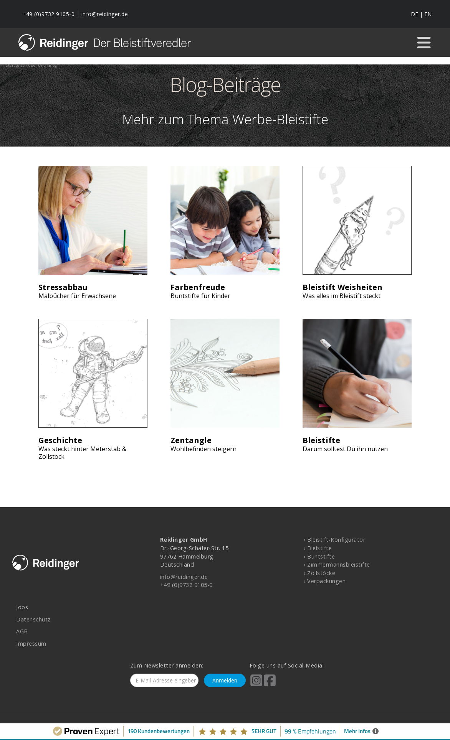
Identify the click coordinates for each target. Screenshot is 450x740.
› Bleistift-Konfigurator (334, 539)
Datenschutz (33, 619)
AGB (22, 631)
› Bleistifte (318, 548)
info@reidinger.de (104, 14)
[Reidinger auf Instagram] (256, 685)
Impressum (31, 643)
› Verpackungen (325, 581)
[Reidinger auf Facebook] (269, 685)
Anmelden (224, 680)
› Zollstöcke (319, 573)
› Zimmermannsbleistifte (337, 564)
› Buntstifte (319, 556)
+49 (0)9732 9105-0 (48, 14)
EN (428, 14)
